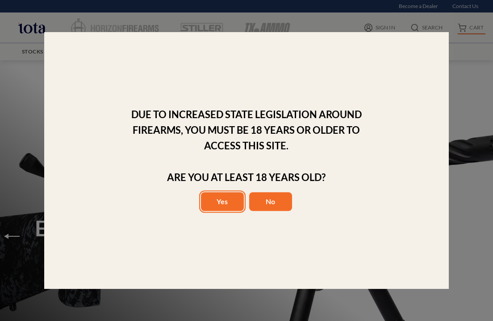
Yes (222, 201)
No (270, 201)
